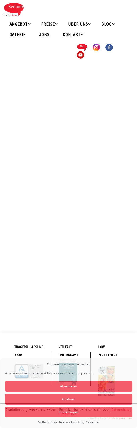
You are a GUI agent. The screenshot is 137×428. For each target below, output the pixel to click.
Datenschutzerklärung (71, 422)
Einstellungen (68, 412)
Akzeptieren (68, 386)
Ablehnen (68, 399)
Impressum (92, 422)
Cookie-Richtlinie (47, 422)
